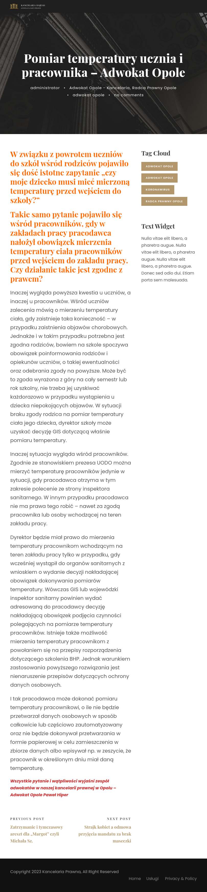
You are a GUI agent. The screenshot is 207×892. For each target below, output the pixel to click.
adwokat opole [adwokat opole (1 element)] (159, 178)
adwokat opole (89, 95)
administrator (45, 87)
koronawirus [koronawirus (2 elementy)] (158, 189)
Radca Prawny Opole (154, 87)
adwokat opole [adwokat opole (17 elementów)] (159, 166)
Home (135, 879)
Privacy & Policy (181, 879)
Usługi (152, 879)
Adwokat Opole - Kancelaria (99, 87)
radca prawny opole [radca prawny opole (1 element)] (164, 201)
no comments (129, 95)
